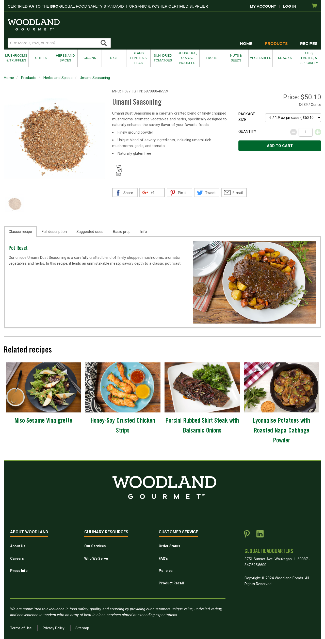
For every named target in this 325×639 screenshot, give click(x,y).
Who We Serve (96, 558)
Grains (90, 58)
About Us (17, 546)
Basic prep (122, 231)
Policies (166, 571)
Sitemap (82, 628)
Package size (246, 117)
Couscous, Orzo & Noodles (187, 58)
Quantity (247, 131)
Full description (54, 231)
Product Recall (171, 583)
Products (276, 43)
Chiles (41, 58)
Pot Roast (18, 248)
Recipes (308, 43)
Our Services (95, 546)
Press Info (19, 571)
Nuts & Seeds (236, 58)
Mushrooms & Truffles (16, 58)
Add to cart (280, 145)
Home (246, 43)
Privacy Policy (53, 628)
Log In (289, 6)
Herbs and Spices (65, 58)
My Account (263, 6)
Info (143, 231)
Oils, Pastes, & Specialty (309, 58)
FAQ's (163, 558)
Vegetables (260, 58)
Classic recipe (20, 231)
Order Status (169, 546)
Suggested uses (89, 231)
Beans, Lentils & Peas (138, 58)
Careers (17, 558)
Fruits (211, 58)
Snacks (285, 58)
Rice (114, 58)
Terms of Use (21, 628)
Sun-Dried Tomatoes (163, 58)
